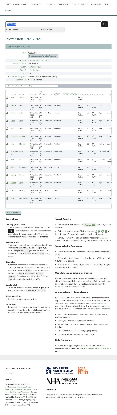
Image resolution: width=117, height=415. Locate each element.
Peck (21, 152)
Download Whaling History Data (97, 348)
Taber (21, 113)
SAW (32, 400)
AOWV (22, 397)
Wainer (22, 97)
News (106, 4)
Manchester (23, 198)
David (13, 121)
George (14, 175)
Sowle (21, 175)
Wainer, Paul (35, 67)
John (12, 144)
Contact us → (10, 373)
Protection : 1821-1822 (39, 60)
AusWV (26, 405)
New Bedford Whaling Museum (24, 389)
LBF (21, 402)
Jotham (13, 183)
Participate (63, 4)
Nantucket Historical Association (17, 392)
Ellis (12, 128)
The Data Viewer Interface (98, 309)
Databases (37, 4)
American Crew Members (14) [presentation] (20, 86)
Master (23, 67)
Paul (12, 97)
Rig (24, 73)
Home (7, 4)
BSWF (14, 400)
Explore (50, 4)
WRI (24, 53)
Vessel (23, 70)
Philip (13, 113)
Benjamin (14, 136)
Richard (13, 167)
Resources (96, 4)
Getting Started (20, 4)
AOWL (29, 397)
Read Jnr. (22, 190)
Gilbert (13, 105)
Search (8, 11)
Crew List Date (19, 64)
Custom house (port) (17, 77)
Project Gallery (80, 4)
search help (13, 213)
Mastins (22, 144)
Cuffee (22, 159)
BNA (7, 405)
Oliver (13, 190)
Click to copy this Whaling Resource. (42, 56)
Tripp (21, 105)
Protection (35, 70)
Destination (21, 80)
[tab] (32, 86)
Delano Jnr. (23, 167)
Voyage (22, 60)
